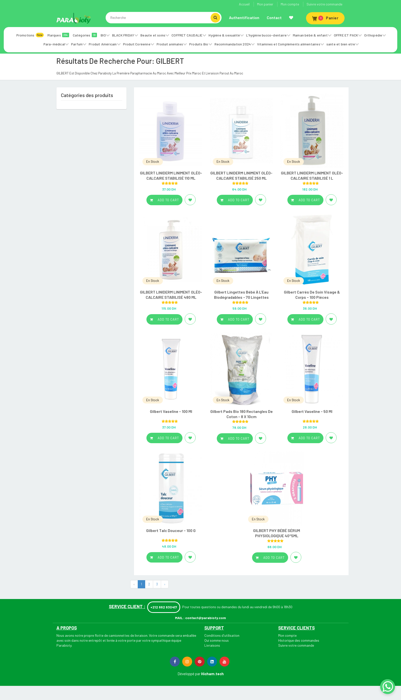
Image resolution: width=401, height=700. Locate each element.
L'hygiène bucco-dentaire (266, 35)
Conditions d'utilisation (221, 635)
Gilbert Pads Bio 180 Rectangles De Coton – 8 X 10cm (241, 414)
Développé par (189, 673)
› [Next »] (164, 584)
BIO (103, 35)
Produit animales (170, 44)
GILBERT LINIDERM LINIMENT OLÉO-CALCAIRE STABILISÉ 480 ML (171, 295)
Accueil (244, 4)
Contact (274, 17)
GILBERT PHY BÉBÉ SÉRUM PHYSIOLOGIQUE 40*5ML (276, 533)
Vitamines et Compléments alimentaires (288, 44)
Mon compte (290, 4)
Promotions (30, 35)
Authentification (244, 17)
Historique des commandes (298, 640)
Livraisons (212, 645)
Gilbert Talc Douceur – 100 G (171, 530)
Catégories (85, 35)
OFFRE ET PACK (346, 35)
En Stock (152, 162)
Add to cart (164, 200)
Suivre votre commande (324, 4)
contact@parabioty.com (205, 618)
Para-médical (54, 44)
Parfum (77, 44)
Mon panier (265, 4)
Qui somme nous (216, 640)
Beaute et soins (152, 35)
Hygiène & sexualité (224, 35)
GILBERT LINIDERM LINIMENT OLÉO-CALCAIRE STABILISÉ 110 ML (171, 175)
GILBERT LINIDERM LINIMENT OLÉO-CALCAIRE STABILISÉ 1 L (312, 175)
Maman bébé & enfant (310, 35)
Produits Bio (198, 44)
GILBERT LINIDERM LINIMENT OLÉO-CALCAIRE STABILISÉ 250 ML (241, 175)
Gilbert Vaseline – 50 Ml (312, 411)
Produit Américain (103, 44)
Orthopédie (373, 35)
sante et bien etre (340, 44)
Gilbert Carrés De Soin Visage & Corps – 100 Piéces (312, 295)
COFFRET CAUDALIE (187, 35)
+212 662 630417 (163, 607)
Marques (58, 35)
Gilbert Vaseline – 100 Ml (171, 411)
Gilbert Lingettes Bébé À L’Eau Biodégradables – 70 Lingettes (241, 295)
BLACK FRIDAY (123, 35)
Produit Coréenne (136, 44)
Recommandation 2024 (233, 44)
